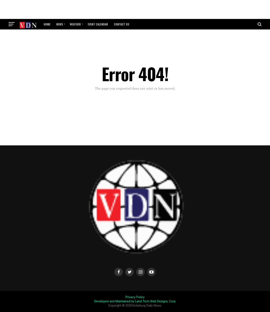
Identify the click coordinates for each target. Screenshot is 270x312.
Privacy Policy (135, 297)
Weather (75, 24)
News (59, 24)
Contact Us (121, 24)
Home (47, 24)
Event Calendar (98, 24)
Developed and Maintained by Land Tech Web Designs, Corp (135, 301)
